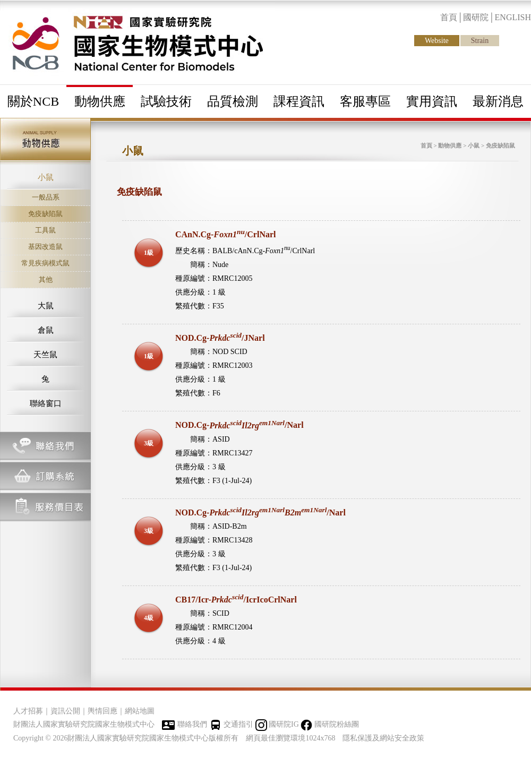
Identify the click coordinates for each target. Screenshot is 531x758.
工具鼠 (45, 230)
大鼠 (46, 306)
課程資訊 (298, 101)
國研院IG (284, 724)
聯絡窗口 (46, 403)
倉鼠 (46, 330)
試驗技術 (166, 101)
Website (437, 41)
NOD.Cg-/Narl (239, 425)
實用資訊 (431, 101)
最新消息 (498, 101)
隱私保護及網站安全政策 (383, 738)
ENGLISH (513, 17)
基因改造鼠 (45, 247)
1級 (148, 252)
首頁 (448, 17)
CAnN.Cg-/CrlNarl (225, 234)
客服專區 (365, 101)
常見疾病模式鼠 (45, 263)
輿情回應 (102, 711)
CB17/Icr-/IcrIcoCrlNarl (236, 599)
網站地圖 (140, 711)
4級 (148, 618)
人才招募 (28, 711)
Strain (480, 41)
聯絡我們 (192, 724)
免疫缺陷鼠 (45, 214)
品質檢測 (232, 101)
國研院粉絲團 (336, 724)
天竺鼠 (45, 354)
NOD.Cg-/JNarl (220, 337)
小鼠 (46, 177)
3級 (148, 443)
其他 (46, 279)
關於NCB (33, 101)
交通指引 (238, 724)
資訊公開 (65, 711)
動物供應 (99, 101)
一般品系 (45, 197)
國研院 (476, 17)
